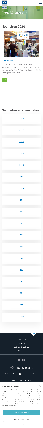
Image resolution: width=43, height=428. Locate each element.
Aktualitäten (21, 339)
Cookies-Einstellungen (21, 424)
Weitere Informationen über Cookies (11, 393)
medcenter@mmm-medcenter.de (24, 374)
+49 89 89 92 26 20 (24, 368)
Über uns (22, 343)
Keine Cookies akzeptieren (21, 419)
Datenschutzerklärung (21, 347)
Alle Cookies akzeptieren (21, 412)
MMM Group (21, 351)
